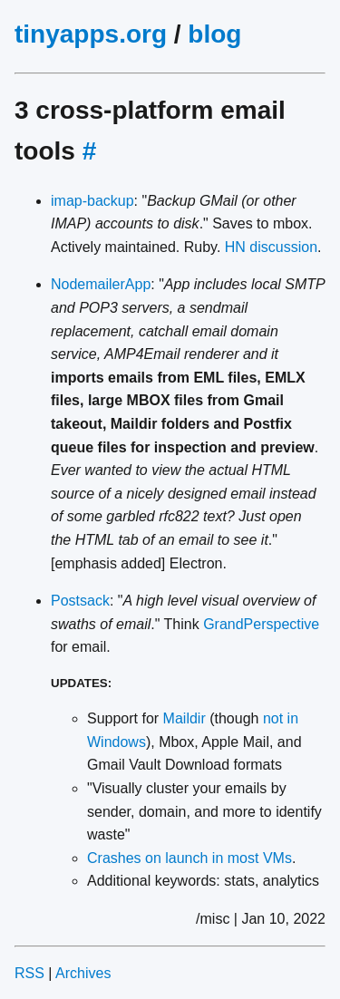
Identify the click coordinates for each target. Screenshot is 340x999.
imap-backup (92, 201)
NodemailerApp (101, 284)
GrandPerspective (261, 624)
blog (214, 34)
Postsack (80, 600)
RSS (29, 973)
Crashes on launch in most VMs (189, 858)
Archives (83, 973)
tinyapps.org (91, 34)
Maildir (184, 718)
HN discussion (271, 247)
